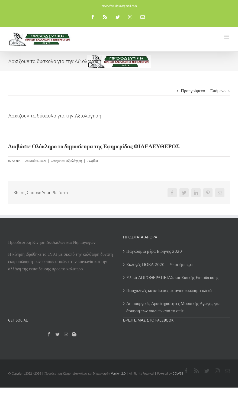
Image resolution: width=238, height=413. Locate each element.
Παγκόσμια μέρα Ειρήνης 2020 (154, 251)
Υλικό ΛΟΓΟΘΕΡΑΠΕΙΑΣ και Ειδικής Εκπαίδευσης (172, 277)
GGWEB (177, 373)
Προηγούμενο (193, 90)
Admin (16, 161)
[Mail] (66, 334)
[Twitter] (57, 334)
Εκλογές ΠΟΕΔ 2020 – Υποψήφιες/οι (160, 264)
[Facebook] (49, 334)
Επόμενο (218, 90)
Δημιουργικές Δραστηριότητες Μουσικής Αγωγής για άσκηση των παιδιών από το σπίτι (173, 307)
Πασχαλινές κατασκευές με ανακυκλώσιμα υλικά (169, 290)
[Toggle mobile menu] (227, 37)
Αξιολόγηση (74, 161)
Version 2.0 (118, 373)
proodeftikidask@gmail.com (119, 6)
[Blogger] (74, 334)
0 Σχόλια (92, 161)
